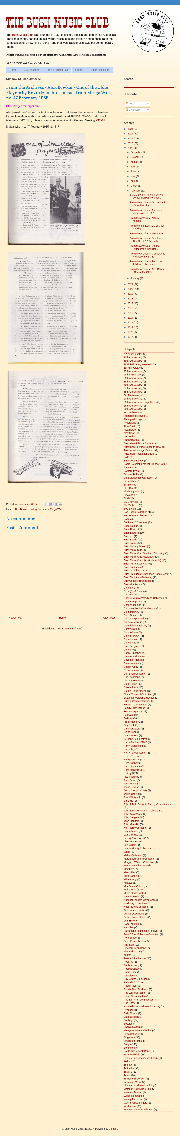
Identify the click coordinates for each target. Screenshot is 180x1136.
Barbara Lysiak (132, 471)
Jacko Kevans (131, 787)
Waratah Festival (133, 1092)
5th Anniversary (132, 395)
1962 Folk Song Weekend (138, 364)
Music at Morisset (133, 893)
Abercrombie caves (134, 415)
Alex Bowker (21, 509)
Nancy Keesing (132, 896)
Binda (127, 498)
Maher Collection (133, 855)
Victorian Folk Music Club (138, 1089)
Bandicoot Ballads (133, 460)
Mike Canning (131, 875)
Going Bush (130, 732)
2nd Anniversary (132, 374)
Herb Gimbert (131, 763)
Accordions (130, 422)
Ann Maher (130, 436)
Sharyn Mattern (132, 1027)
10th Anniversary (133, 357)
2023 (131, 143)
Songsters (129, 1047)
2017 (131, 303)
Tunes (127, 1075)
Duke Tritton (130, 683)
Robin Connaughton (135, 996)
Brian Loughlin (132, 532)
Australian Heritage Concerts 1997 (142, 446)
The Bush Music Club (57, 22)
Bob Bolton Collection (135, 512)
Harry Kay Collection (135, 752)
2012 (131, 327)
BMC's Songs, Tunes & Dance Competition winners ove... (146, 196)
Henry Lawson (132, 759)
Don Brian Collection (135, 673)
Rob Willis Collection (135, 992)
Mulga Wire (56, 509)
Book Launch (131, 525)
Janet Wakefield (132, 797)
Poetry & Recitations (135, 958)
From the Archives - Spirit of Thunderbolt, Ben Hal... (145, 247)
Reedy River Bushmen (136, 989)
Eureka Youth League (135, 704)
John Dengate (131, 817)
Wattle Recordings (134, 1095)
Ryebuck (128, 1010)
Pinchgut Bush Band (135, 948)
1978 (131, 332)
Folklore (128, 718)
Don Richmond (132, 677)
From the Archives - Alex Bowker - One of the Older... (147, 270)
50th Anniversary (133, 388)
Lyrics (127, 851)
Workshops (130, 1106)
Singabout (129, 1037)
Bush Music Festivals (135, 563)
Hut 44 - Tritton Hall (57, 69)
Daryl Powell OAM (134, 656)
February (135, 190)
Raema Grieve (132, 968)
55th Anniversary (133, 391)
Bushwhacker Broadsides (138, 580)
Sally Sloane (130, 1013)
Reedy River (130, 985)
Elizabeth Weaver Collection (139, 697)
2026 (131, 128)
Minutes (128, 882)
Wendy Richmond (133, 1099)
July (133, 166)
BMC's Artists (131, 505)
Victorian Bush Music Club (138, 1085)
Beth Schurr (130, 481)
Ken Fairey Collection (135, 827)
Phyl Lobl (129, 944)
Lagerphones (131, 831)
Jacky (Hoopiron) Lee (135, 790)
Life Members (131, 841)
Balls (126, 457)
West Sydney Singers (135, 1102)
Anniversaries (131, 439)
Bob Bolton (130, 508)
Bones (127, 519)
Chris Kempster (132, 601)
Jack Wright (130, 783)
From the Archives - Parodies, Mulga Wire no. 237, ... (146, 212)
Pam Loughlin (131, 924)
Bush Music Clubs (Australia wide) (142, 560)
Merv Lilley (130, 872)
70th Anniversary (133, 409)
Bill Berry (129, 484)
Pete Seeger (130, 937)
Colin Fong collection (135, 618)
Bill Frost (128, 488)
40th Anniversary (133, 385)
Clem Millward (131, 611)
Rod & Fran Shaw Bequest (138, 999)
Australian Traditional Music (139, 453)
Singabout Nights (133, 1040)
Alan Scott (129, 426)
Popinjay (128, 961)
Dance (127, 649)
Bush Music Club (22, 34)
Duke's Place (131, 687)
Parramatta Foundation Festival (141, 930)
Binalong (128, 495)
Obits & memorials (134, 910)
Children (128, 594)
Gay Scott (129, 725)
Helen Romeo (131, 756)
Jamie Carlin (130, 793)
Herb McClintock (133, 769)
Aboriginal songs (133, 419)
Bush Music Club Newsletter (139, 556)
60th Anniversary (133, 398)
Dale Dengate (131, 646)
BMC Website (31, 69)
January (135, 278)
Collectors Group (133, 622)
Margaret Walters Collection (139, 862)
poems (127, 954)
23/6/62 (100, 120)
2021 (131, 284)
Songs (127, 1044)
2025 (131, 133)
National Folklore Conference (140, 900)
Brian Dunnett (131, 529)
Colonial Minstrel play (135, 625)
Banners (128, 467)
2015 (131, 313)
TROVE (128, 1071)
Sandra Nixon (131, 1016)
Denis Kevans (131, 670)
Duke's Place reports (135, 690)
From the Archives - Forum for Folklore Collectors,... (146, 263)
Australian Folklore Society (138, 443)
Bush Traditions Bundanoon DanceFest (145, 574)
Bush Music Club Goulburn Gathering (144, 553)
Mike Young (130, 879)
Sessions (129, 1023)
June (133, 171)
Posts (130, 103)
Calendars (129, 587)
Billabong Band (132, 491)
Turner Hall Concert (134, 1078)
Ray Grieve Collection (135, 979)
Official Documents (134, 913)
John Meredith (131, 824)
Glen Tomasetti (132, 728)
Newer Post (15, 617)
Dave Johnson (132, 663)
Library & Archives (134, 838)
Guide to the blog (100, 69)
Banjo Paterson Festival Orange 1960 (144, 464)
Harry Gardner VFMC (135, 742)
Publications (130, 965)
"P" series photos (133, 354)
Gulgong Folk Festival (135, 739)
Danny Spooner (132, 653)
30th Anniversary (133, 378)
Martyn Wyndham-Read (137, 865)
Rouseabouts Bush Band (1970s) (142, 1006)
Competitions (131, 632)
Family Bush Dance (134, 707)
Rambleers (130, 975)
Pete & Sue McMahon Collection (141, 934)
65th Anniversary (133, 405)
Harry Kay (129, 749)
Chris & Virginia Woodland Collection (144, 598)
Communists (130, 629)
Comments (133, 109)
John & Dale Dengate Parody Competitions (147, 804)
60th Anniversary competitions (140, 402)
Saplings (128, 1020)
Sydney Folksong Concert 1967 (141, 1058)
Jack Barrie (130, 780)
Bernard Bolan (132, 474)
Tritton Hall (130, 1068)
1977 (131, 336)
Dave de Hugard (133, 659)
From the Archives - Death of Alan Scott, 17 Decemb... (145, 240)
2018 (131, 298)
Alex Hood (129, 433)
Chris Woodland (132, 604)
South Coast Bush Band (137, 1051)
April (133, 181)
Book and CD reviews (135, 522)
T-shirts (128, 1061)
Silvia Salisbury (132, 1034)
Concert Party (131, 635)
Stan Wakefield (132, 1054)
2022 (131, 148)
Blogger (113, 1128)
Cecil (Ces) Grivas (134, 591)
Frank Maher (131, 721)
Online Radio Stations (135, 917)
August (134, 161)
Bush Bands (130, 539)
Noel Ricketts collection (136, 906)
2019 (131, 293)
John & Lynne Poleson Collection (142, 810)
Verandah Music (132, 1082)
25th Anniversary (133, 371)
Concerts (129, 642)
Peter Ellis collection (135, 941)
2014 (131, 317)
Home (13, 69)
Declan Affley (131, 666)
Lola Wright (130, 845)
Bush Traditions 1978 (135, 570)
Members (43, 509)
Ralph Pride (130, 972)
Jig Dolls (128, 800)
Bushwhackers (132, 584)
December (136, 152)
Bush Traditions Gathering (138, 577)
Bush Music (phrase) (135, 546)
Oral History (130, 920)
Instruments (130, 776)
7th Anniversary (132, 412)
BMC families (131, 501)
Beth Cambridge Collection (138, 477)
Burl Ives (128, 536)
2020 (131, 289)
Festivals (128, 715)
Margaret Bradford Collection (139, 858)
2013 (131, 322)
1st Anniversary (132, 367)
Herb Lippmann (132, 766)
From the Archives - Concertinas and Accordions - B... (147, 255)
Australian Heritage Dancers (139, 450)
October (135, 157)
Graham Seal (131, 735)
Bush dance (130, 543)
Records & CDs (132, 982)
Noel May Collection (135, 903)
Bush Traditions (132, 567)
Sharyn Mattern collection (138, 1030)
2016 (131, 308)
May (133, 176)
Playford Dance (132, 951)
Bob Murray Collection (136, 515)
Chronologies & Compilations (140, 608)
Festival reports (132, 711)
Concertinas (130, 639)
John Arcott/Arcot (133, 814)
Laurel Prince (131, 834)
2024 (131, 138)
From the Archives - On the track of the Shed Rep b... (147, 204)
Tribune (128, 1065)
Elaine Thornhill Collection (138, 694)
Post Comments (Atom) (69, 628)
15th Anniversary (133, 360)
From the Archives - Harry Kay (146, 233)
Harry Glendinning (134, 745)
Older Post (109, 617)
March (134, 185)
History (79, 69)
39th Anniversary (133, 381)
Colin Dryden (131, 615)
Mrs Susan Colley (133, 886)
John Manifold (131, 821)
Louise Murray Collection (137, 848)
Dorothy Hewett (132, 680)
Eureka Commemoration (137, 701)
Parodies (128, 927)
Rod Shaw (129, 1003)
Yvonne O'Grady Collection (138, 1109)
